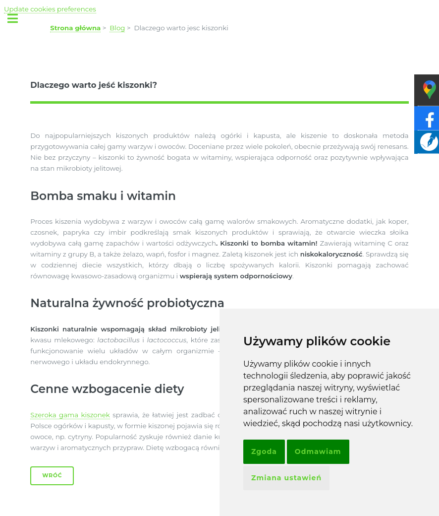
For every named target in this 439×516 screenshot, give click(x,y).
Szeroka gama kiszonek (70, 415)
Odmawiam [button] (318, 451)
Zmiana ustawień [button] (286, 477)
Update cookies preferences (50, 9)
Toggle (18, 18)
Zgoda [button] (264, 451)
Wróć (52, 475)
